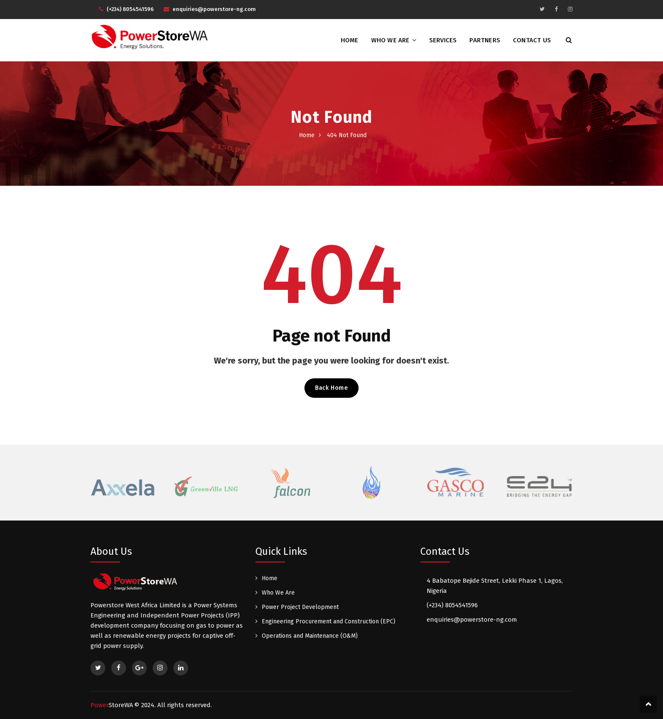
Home (350, 40)
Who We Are (390, 40)
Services (443, 40)
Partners (484, 40)
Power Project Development (300, 607)
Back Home (331, 387)
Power (111, 705)
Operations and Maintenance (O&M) (310, 635)
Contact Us (532, 40)
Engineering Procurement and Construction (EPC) (328, 621)
